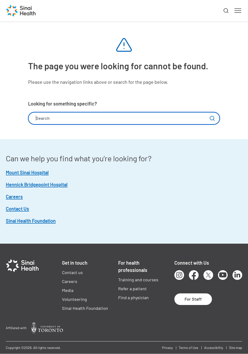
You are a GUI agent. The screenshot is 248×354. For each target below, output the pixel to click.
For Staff (193, 299)
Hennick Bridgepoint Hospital (37, 184)
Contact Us (17, 209)
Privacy (167, 348)
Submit (212, 118)
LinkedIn (237, 275)
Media (67, 290)
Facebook (194, 275)
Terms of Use (188, 348)
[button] (226, 11)
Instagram (179, 275)
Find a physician (133, 297)
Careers (14, 196)
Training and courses (138, 279)
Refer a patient (132, 288)
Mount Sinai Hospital (27, 172)
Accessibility (213, 348)
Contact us (72, 272)
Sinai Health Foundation (31, 221)
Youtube (223, 275)
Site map (235, 348)
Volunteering (74, 299)
